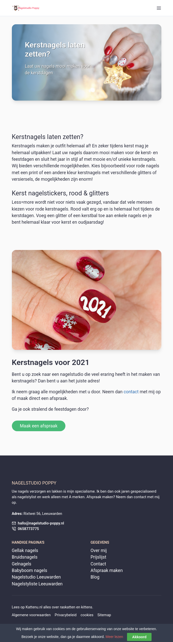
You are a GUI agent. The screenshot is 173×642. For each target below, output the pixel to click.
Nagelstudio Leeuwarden (36, 577)
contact (131, 391)
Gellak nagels (25, 550)
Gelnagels (21, 563)
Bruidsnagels (25, 557)
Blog (95, 577)
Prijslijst (98, 557)
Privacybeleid (66, 615)
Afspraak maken (107, 570)
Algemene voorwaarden (31, 615)
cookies (87, 615)
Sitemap (104, 615)
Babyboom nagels (29, 570)
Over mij (99, 550)
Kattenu (32, 607)
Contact (98, 563)
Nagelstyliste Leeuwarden (37, 583)
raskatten (67, 607)
